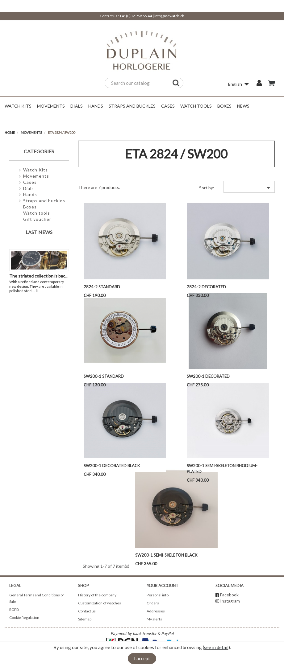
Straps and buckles (44, 200)
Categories (39, 151)
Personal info (158, 595)
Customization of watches (99, 603)
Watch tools (36, 213)
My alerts (154, 619)
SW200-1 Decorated (208, 376)
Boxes (30, 206)
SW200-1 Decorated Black (112, 465)
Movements (36, 176)
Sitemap (84, 619)
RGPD (14, 609)
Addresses (156, 611)
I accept (142, 658)
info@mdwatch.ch (169, 16)
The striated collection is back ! (39, 275)
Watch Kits (35, 169)
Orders (153, 603)
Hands (30, 194)
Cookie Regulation (24, 617)
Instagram (230, 600)
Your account (162, 585)
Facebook (229, 594)
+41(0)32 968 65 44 (135, 16)
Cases (30, 182)
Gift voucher (37, 219)
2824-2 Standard (102, 286)
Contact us (87, 611)
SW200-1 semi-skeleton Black (166, 555)
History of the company (97, 595)
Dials (28, 188)
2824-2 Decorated (206, 286)
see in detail (216, 647)
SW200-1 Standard (104, 376)
